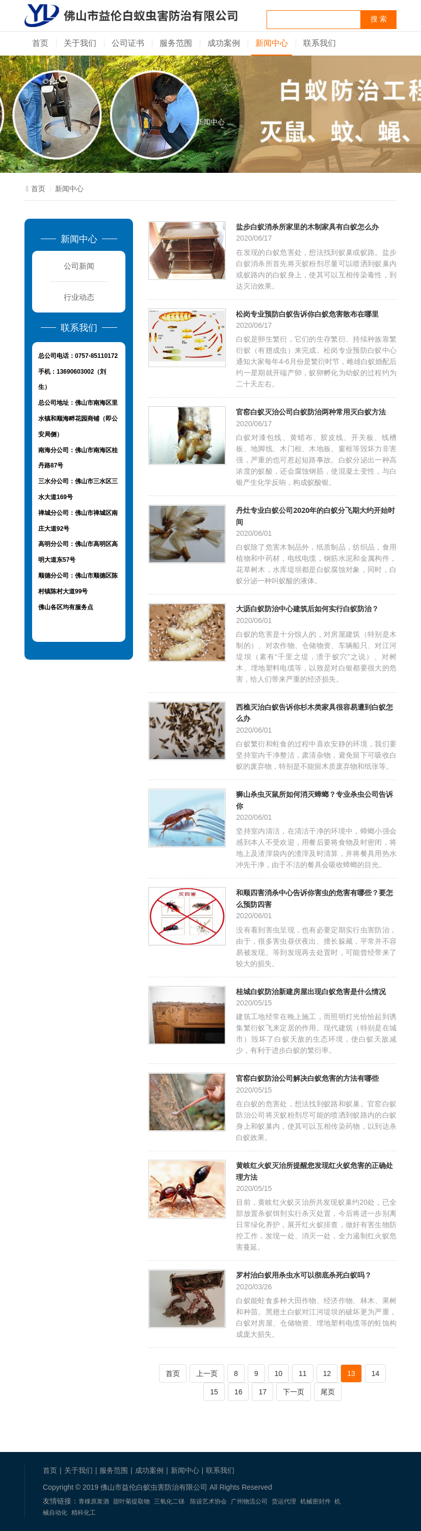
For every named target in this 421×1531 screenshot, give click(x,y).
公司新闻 (79, 266)
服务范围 (176, 43)
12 (327, 1373)
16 (238, 1392)
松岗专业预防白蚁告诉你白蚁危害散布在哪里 (307, 314)
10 (279, 1373)
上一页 (207, 1373)
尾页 (328, 1392)
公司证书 (128, 43)
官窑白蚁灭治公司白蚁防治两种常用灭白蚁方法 (311, 412)
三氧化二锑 (169, 1501)
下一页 (293, 1392)
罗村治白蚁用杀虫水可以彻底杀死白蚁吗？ (304, 1275)
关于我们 (80, 43)
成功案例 (223, 43)
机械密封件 (315, 1501)
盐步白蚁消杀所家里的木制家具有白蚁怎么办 (307, 226)
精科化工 (83, 1512)
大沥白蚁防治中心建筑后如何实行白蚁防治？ (307, 608)
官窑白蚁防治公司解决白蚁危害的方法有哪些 (307, 1078)
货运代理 (284, 1501)
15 (214, 1392)
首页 (40, 43)
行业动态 (79, 297)
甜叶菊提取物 (131, 1501)
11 (303, 1373)
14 (376, 1373)
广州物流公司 (249, 1501)
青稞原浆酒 (93, 1501)
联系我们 (319, 43)
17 (262, 1392)
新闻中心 (271, 43)
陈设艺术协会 (208, 1501)
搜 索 (379, 19)
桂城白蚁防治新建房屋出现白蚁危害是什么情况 (311, 991)
